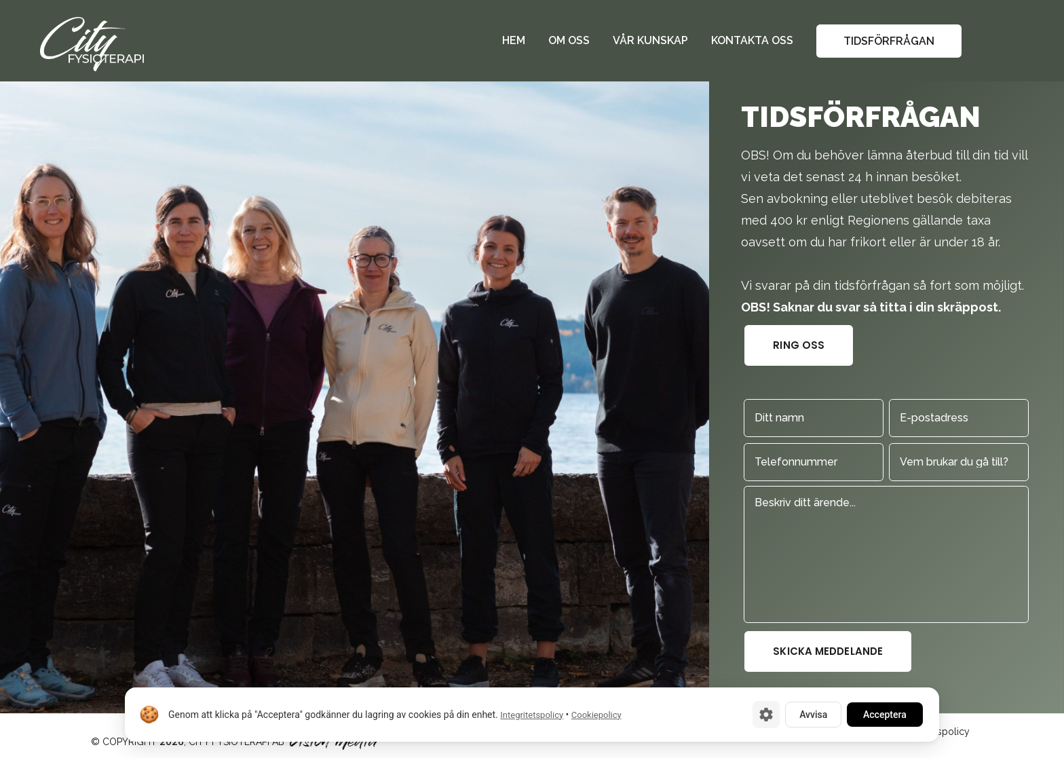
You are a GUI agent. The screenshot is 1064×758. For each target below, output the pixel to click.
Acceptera (885, 714)
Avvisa (813, 714)
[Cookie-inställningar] (766, 714)
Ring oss (798, 345)
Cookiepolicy (596, 715)
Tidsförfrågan (888, 41)
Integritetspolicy (531, 715)
